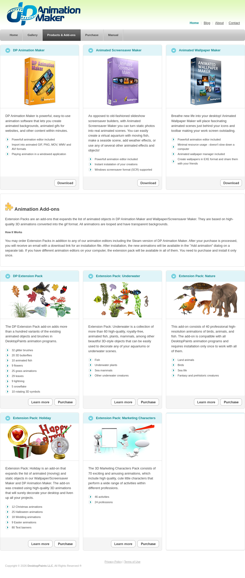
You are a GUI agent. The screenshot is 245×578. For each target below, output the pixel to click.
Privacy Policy (113, 561)
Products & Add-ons (61, 35)
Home (194, 23)
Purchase (92, 35)
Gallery (33, 35)
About (219, 23)
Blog (207, 23)
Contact (234, 23)
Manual (113, 35)
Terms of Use (132, 561)
